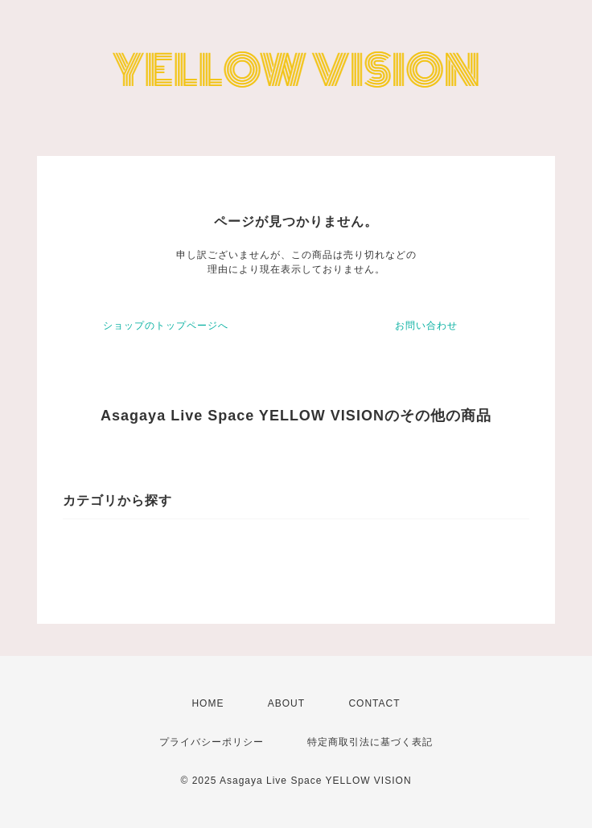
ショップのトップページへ (165, 325)
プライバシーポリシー (211, 742)
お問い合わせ (426, 325)
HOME (207, 703)
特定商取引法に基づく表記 (370, 742)
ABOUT (286, 703)
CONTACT (374, 703)
